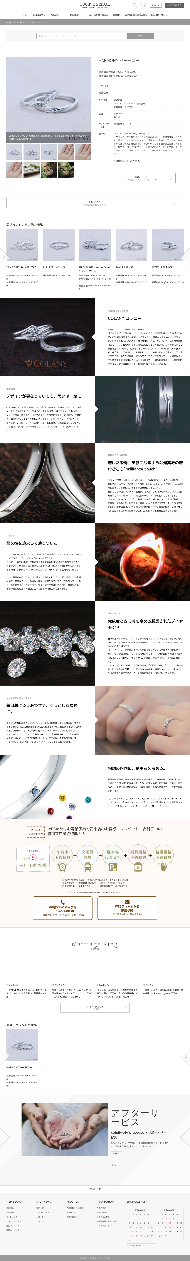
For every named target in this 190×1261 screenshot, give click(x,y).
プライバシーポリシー (106, 1225)
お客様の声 (71, 1212)
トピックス (40, 1217)
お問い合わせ (72, 1217)
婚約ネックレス (12, 1225)
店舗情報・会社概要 (75, 1208)
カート (143, 5)
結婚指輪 (10, 1212)
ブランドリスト (42, 1212)
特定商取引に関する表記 (107, 1221)
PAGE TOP (95, 1189)
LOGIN (155, 5)
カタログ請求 (102, 1212)
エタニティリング (13, 1221)
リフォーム (40, 1221)
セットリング (11, 1217)
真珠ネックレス (12, 1230)
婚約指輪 (10, 1208)
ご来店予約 (176, 5)
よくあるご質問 (103, 1217)
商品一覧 (18, 22)
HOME (9, 22)
